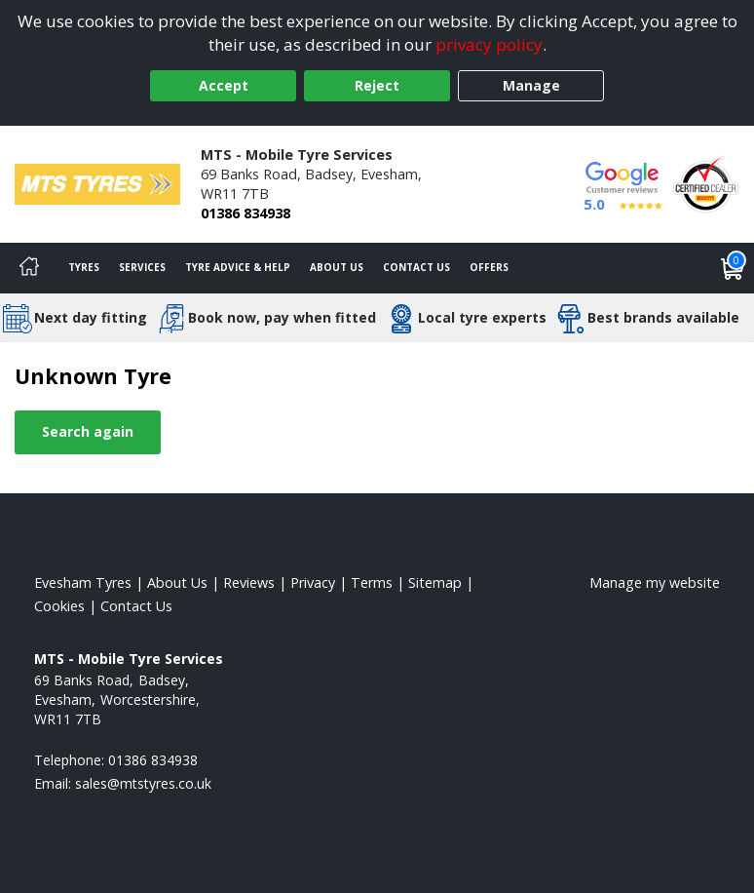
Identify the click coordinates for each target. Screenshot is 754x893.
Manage (531, 85)
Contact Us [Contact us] (416, 267)
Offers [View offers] (489, 267)
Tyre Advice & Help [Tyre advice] (237, 267)
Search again (87, 431)
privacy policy (489, 44)
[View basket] (732, 268)
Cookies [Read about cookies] (59, 606)
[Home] (29, 268)
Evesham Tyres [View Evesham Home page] (83, 582)
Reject (377, 85)
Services (142, 267)
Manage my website (654, 582)
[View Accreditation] (705, 183)
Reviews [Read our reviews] (249, 582)
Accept (223, 85)
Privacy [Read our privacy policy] (312, 582)
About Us (336, 267)
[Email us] (143, 783)
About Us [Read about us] (177, 582)
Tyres (83, 267)
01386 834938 (245, 213)
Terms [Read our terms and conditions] (372, 582)
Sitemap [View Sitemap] (435, 582)
